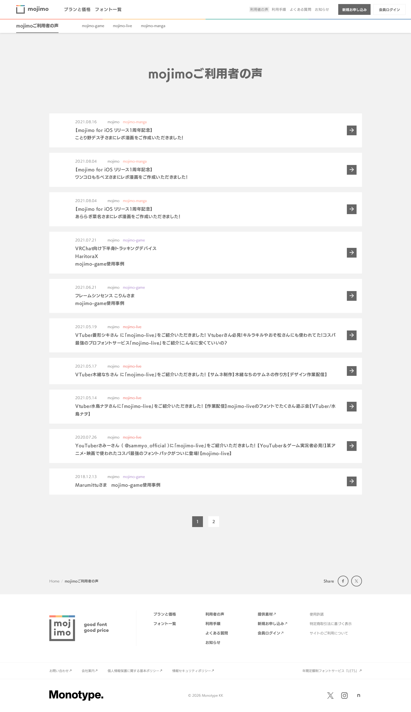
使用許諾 (317, 614)
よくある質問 (300, 9)
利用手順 (279, 9)
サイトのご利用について (329, 633)
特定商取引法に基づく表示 (331, 623)
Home (54, 581)
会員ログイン (389, 9)
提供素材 (265, 614)
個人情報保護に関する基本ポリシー (133, 670)
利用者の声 (259, 9)
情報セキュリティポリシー (191, 670)
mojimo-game (93, 25)
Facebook (343, 581)
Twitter (356, 581)
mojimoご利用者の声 (37, 25)
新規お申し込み (354, 9)
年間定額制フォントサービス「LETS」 (330, 670)
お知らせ (322, 9)
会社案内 (88, 670)
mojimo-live (122, 25)
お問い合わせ (59, 670)
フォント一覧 (108, 9)
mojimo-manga (153, 25)
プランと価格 (77, 9)
